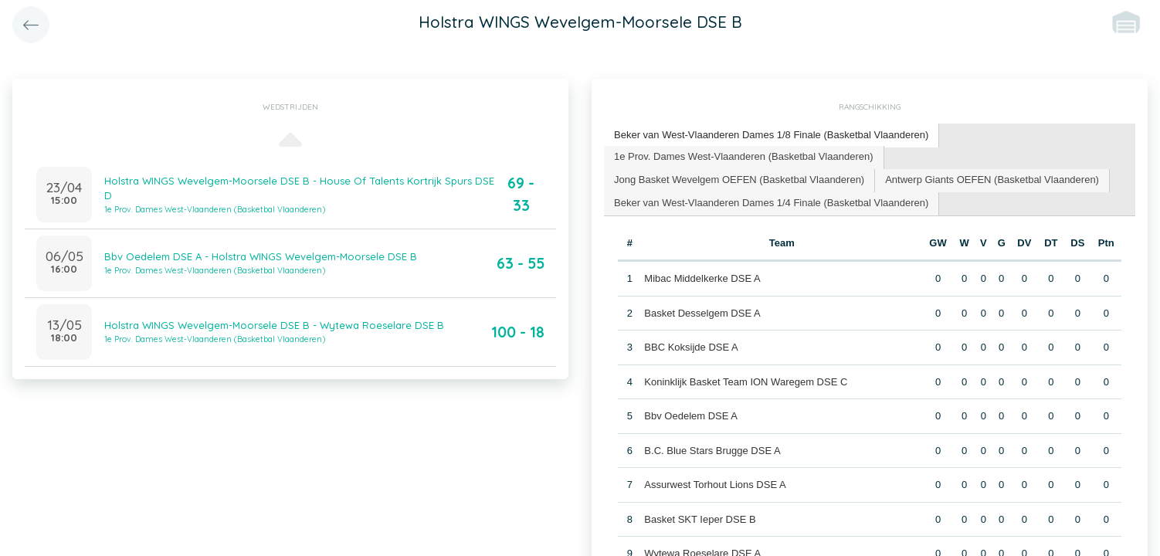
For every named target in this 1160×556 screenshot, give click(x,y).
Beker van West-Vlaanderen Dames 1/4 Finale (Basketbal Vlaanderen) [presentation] (771, 202)
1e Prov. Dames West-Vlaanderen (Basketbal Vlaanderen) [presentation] (743, 156)
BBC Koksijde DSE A (691, 347)
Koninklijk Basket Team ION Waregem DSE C (745, 382)
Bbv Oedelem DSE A (691, 416)
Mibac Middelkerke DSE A (702, 278)
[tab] (771, 135)
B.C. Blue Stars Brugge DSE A (712, 450)
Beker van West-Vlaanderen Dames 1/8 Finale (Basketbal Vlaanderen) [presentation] (771, 135)
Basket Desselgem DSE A (702, 313)
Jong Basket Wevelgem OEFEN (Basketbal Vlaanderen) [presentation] (739, 179)
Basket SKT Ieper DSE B (699, 519)
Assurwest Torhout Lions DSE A (714, 484)
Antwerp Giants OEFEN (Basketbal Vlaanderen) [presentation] (992, 179)
